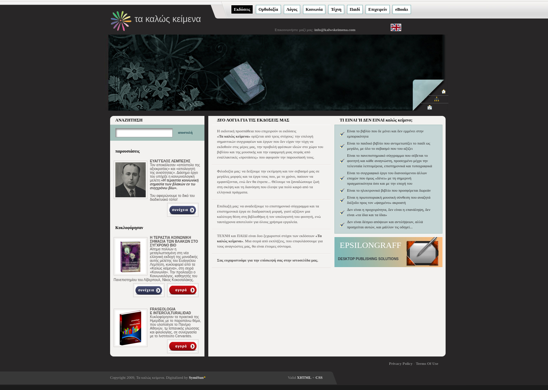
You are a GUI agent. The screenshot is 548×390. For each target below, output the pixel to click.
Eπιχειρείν (377, 9)
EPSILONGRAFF (370, 245)
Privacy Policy (401, 363)
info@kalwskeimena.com (334, 30)
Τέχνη (336, 9)
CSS (319, 377)
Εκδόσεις (242, 9)
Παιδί (355, 9)
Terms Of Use (427, 363)
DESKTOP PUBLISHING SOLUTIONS (368, 259)
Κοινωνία (314, 9)
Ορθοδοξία (268, 9)
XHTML (304, 377)
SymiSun (197, 377)
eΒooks (401, 9)
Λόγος (292, 9)
